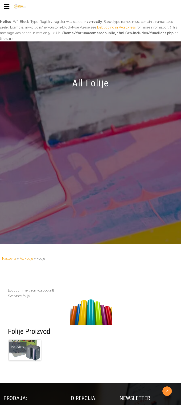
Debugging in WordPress (116, 27)
